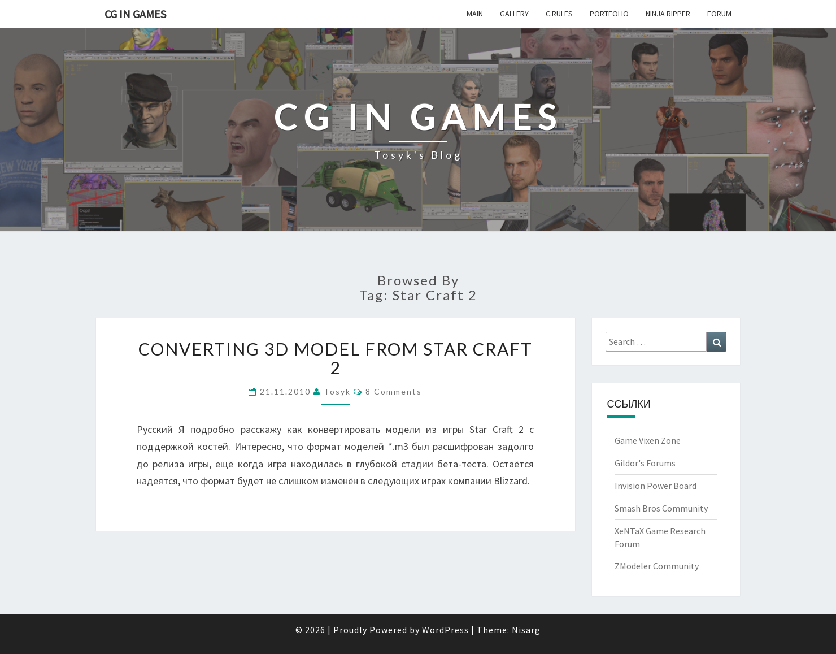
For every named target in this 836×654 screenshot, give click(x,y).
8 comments (393, 391)
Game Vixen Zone (648, 440)
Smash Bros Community (661, 508)
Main (475, 13)
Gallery (514, 13)
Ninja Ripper (668, 13)
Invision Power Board (655, 485)
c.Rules (559, 13)
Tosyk (337, 391)
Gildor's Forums (645, 463)
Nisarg (526, 629)
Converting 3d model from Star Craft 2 (335, 358)
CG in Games (135, 14)
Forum (719, 13)
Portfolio (609, 13)
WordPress (445, 629)
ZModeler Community (657, 565)
